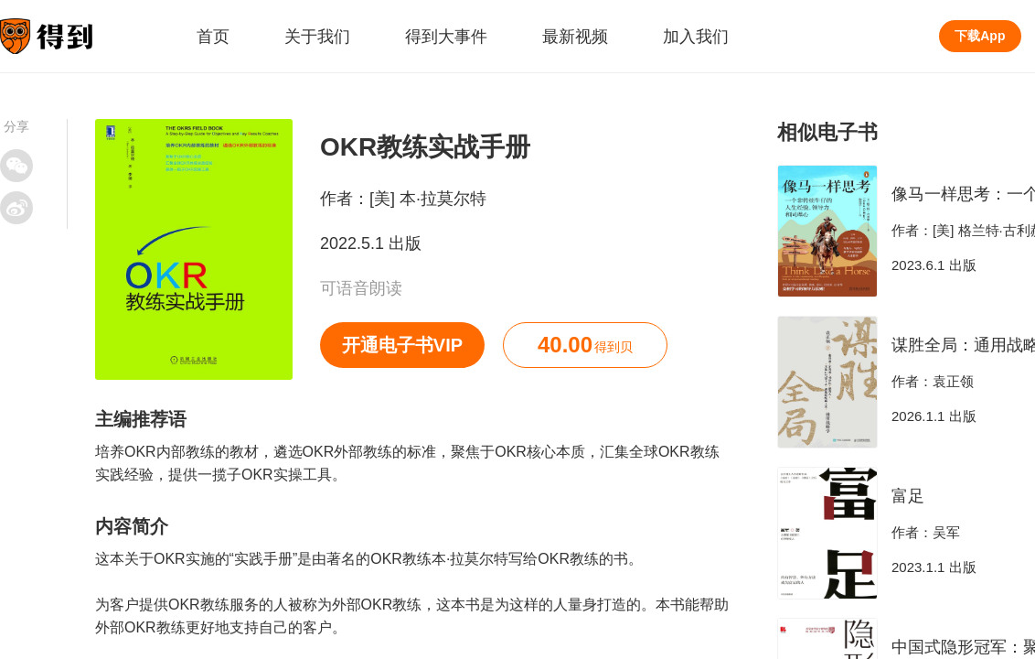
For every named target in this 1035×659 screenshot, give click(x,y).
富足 (907, 496)
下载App (980, 35)
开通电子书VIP (402, 345)
